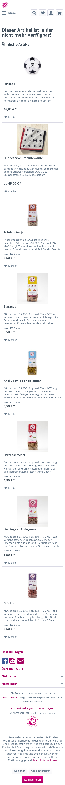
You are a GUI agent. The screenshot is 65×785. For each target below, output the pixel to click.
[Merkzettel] (42, 12)
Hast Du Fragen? (45, 708)
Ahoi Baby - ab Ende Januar (22, 381)
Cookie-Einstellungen (22, 708)
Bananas (10, 306)
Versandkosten (10, 697)
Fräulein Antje (13, 232)
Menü (9, 12)
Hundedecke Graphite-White (23, 158)
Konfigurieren (32, 779)
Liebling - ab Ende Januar (21, 529)
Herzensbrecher (14, 455)
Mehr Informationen (45, 760)
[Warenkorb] (59, 12)
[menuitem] (9, 12)
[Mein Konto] (50, 12)
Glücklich (10, 603)
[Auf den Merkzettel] (10, 117)
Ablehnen (19, 770)
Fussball (9, 84)
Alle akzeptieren (40, 770)
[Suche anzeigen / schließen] (34, 12)
